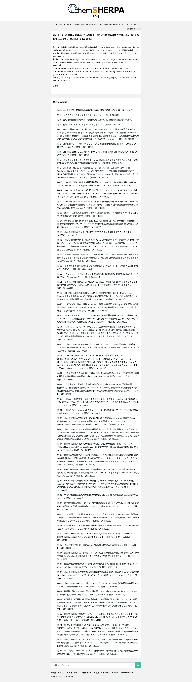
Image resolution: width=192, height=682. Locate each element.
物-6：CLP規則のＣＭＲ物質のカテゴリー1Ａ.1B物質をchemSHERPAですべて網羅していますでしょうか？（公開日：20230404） (97, 145)
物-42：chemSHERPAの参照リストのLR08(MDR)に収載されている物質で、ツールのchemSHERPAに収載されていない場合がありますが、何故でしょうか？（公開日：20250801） (95, 536)
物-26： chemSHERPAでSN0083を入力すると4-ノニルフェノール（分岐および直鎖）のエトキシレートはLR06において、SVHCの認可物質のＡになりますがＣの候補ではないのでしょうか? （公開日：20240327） (98, 347)
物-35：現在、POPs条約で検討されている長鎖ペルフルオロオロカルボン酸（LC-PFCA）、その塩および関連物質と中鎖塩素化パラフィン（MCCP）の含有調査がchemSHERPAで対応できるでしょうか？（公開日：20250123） (98, 472)
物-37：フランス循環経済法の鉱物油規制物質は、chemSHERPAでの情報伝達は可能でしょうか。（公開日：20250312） (98, 496)
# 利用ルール (87, 672)
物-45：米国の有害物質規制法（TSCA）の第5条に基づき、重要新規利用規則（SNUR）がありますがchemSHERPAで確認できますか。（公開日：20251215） (97, 565)
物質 (60, 24)
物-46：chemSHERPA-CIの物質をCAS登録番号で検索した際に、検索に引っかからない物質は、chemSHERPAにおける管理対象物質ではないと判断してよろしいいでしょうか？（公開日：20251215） (98, 575)
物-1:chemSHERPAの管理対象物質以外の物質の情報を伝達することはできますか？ (94, 110)
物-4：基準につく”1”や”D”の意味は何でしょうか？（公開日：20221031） (91, 124)
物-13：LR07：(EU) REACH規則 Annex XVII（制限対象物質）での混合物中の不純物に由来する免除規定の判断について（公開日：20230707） (97, 214)
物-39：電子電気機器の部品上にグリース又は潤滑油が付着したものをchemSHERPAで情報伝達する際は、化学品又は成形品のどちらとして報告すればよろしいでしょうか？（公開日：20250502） (98, 506)
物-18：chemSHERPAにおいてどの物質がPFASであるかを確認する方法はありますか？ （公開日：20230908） (96, 233)
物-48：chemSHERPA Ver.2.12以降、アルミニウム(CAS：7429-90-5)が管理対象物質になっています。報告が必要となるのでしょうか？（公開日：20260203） (98, 585)
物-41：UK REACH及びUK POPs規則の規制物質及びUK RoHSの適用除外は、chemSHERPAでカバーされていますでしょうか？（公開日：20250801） (98, 527)
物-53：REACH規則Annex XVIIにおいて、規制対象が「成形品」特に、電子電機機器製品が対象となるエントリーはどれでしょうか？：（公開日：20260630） (97, 652)
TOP (52, 24)
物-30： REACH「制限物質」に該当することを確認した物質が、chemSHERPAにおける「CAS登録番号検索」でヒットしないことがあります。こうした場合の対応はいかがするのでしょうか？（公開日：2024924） (98, 402)
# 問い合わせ (56, 676)
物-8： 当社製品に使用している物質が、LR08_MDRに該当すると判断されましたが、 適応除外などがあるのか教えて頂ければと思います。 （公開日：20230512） (97, 161)
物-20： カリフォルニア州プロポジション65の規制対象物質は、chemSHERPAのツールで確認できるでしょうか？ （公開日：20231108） (98, 275)
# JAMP (115, 672)
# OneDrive (68, 676)
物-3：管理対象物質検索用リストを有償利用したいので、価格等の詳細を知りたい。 (95, 119)
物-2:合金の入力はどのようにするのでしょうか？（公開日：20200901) (89, 114)
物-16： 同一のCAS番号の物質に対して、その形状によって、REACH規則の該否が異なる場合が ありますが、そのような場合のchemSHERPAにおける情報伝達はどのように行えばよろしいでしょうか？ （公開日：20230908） (97, 257)
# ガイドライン (73, 672)
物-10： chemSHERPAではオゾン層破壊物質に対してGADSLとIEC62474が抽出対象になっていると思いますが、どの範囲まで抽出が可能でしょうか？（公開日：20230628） (97, 184)
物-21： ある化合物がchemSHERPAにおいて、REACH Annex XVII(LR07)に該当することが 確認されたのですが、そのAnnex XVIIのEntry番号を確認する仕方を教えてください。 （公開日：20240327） (98, 285)
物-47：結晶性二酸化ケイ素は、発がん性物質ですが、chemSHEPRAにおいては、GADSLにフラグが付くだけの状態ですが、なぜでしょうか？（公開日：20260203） (97, 593)
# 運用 (96, 672)
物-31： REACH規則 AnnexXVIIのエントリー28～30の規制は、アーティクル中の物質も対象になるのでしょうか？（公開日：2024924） (97, 411)
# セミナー (105, 672)
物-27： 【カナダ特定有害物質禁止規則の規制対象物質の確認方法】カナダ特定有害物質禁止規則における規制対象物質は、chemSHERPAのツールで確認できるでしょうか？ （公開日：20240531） (98, 376)
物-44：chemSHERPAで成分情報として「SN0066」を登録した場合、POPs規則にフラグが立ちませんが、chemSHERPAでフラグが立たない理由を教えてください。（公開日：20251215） (98, 556)
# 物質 (55, 86)
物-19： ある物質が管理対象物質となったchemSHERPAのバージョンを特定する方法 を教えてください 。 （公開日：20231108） (97, 267)
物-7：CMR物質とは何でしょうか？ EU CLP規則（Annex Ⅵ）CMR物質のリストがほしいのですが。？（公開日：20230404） (97, 153)
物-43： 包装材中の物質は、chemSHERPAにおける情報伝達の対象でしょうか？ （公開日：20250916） (96, 546)
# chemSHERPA (127, 672)
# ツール (61, 672)
